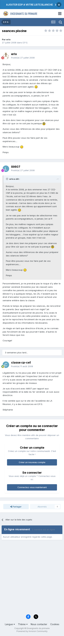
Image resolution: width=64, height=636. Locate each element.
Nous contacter (39, 624)
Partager (16, 506)
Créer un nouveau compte (32, 462)
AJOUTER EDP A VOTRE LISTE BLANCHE (29, 4)
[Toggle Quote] (7, 179)
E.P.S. (25, 42)
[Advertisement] (32, 578)
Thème (23, 624)
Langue (10, 624)
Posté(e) (23, 57)
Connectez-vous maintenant (32, 487)
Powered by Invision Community (32, 631)
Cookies (54, 624)
